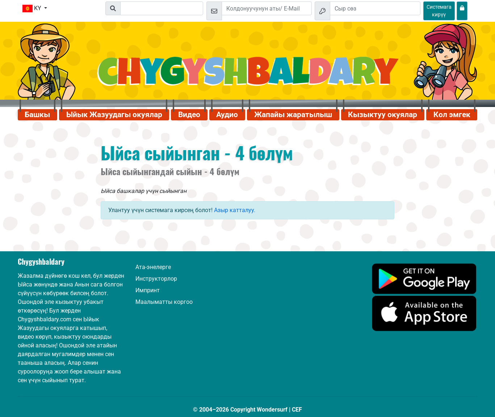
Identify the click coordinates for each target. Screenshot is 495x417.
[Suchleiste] (161, 8)
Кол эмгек (451, 114)
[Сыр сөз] (375, 8)
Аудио (227, 114)
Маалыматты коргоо (164, 301)
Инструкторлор (156, 278)
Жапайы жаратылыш (293, 114)
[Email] (267, 8)
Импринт (147, 290)
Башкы (37, 114)
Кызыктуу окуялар (382, 114)
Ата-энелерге (153, 267)
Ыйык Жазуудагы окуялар (114, 114)
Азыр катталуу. (234, 210)
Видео (189, 114)
